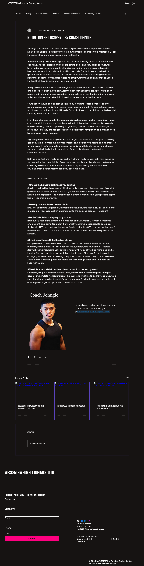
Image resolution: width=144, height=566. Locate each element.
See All (126, 378)
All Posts (18, 14)
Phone (8, 528)
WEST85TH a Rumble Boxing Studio (29, 473)
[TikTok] (78, 521)
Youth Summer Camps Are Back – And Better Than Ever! (110, 407)
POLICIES (115, 539)
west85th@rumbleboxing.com (91, 529)
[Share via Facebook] (28, 357)
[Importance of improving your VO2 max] (72, 392)
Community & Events (93, 14)
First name (10, 499)
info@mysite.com (85, 501)
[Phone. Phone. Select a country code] (9, 533)
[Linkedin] (85, 521)
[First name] (31, 504)
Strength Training (42, 14)
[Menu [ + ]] (127, 3)
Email (7, 518)
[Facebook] (81, 521)
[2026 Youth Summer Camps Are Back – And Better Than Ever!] (32, 392)
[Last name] (31, 514)
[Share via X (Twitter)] (34, 357)
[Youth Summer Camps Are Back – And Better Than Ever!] (111, 392)
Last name (10, 508)
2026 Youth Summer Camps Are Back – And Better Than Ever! (31, 407)
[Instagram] (89, 521)
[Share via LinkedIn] (40, 357)
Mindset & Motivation (72, 14)
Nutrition (56, 14)
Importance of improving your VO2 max (71, 406)
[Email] (31, 523)
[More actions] (115, 30)
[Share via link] (46, 357)
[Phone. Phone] (34, 533)
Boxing (28, 14)
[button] (126, 14)
